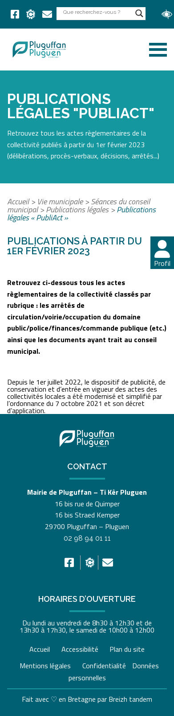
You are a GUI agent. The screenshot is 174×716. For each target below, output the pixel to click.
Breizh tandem (130, 699)
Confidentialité (104, 665)
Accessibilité (79, 649)
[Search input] (97, 12)
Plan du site (127, 649)
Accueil (18, 201)
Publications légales (77, 209)
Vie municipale (60, 201)
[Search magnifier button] (139, 13)
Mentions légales (45, 665)
